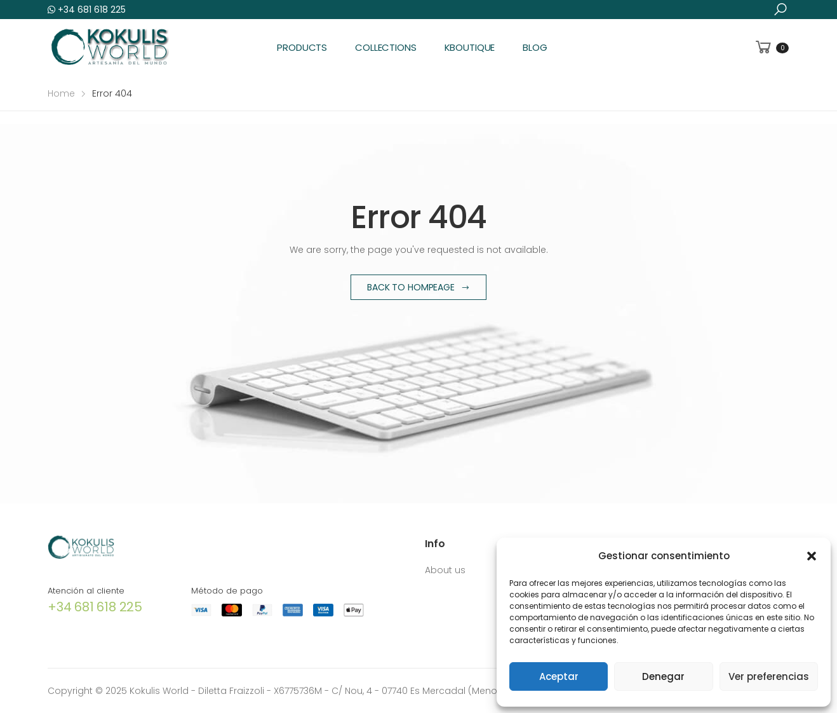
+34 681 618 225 (87, 9)
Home (61, 93)
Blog (535, 47)
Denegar (663, 676)
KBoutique (470, 47)
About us (445, 570)
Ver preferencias (768, 676)
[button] (811, 556)
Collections (385, 47)
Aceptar (559, 676)
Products (302, 47)
